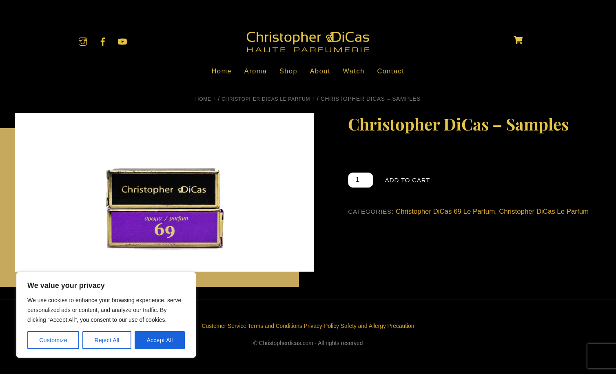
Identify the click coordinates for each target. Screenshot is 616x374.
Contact (390, 71)
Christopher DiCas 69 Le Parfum (445, 211)
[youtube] (122, 41)
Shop (288, 71)
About (320, 71)
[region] (106, 315)
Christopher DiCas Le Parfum (266, 99)
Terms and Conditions (275, 326)
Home (222, 71)
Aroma (255, 71)
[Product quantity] (360, 180)
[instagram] (83, 41)
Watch (354, 71)
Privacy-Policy (321, 326)
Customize (53, 340)
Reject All (107, 340)
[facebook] (103, 41)
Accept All (159, 340)
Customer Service (224, 326)
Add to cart (407, 180)
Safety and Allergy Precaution (377, 326)
